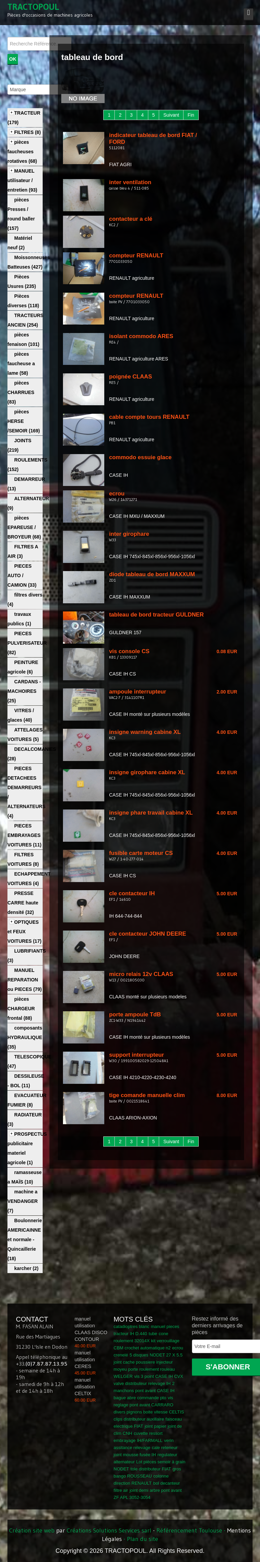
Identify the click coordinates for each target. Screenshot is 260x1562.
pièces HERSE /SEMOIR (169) (23, 421)
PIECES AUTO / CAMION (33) (22, 575)
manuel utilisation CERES (84, 1359)
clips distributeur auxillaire (139, 1419)
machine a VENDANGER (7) (22, 1201)
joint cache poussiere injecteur (143, 1362)
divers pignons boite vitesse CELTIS (149, 1411)
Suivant (171, 115)
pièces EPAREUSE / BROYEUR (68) (24, 527)
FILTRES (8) (27, 132)
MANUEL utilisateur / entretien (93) (22, 180)
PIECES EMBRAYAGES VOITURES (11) (24, 835)
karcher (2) (26, 1268)
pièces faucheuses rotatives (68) (22, 151)
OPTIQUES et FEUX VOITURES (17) (24, 931)
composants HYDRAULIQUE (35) (24, 1037)
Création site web (32, 1530)
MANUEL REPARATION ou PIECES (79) (24, 980)
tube (153, 1333)
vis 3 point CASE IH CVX (158, 1376)
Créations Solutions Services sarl (109, 1530)
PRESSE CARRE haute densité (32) (22, 903)
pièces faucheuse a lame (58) (21, 363)
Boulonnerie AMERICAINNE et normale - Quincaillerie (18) (24, 1239)
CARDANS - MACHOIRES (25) (24, 691)
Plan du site (142, 1539)
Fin (191, 115)
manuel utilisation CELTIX (84, 1386)
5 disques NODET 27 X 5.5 (156, 1355)
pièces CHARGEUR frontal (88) (21, 1008)
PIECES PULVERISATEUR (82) (27, 643)
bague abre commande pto (140, 1397)
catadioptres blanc (132, 1326)
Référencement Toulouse (189, 1530)
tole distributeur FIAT (151, 1468)
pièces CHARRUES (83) (20, 392)
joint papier (155, 1426)
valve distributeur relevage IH (142, 1383)
